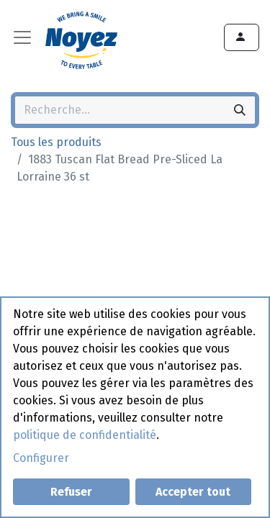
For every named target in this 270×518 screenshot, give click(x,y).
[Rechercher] (240, 110)
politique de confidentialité (84, 435)
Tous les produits (56, 142)
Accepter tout (193, 492)
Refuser (71, 492)
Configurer (41, 458)
